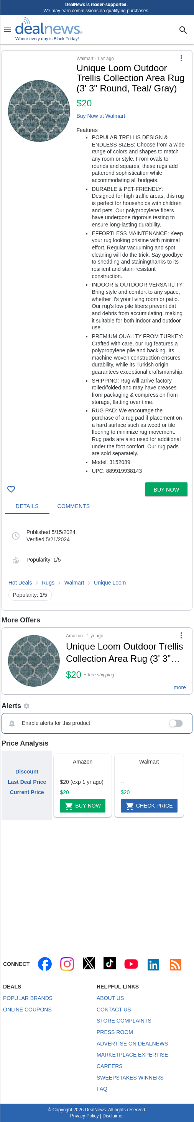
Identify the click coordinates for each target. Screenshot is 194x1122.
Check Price (149, 806)
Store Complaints (124, 1021)
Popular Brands (28, 998)
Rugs (48, 583)
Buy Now (82, 806)
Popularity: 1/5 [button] (30, 595)
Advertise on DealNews (132, 1044)
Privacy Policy (84, 1116)
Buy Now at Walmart (100, 116)
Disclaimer (113, 1116)
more (180, 687)
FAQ (102, 1089)
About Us (110, 998)
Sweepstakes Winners (130, 1078)
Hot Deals (20, 583)
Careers (110, 1066)
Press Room (115, 1032)
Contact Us (114, 1009)
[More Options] (181, 58)
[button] (97, 264)
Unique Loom (110, 583)
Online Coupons (27, 1009)
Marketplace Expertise (132, 1055)
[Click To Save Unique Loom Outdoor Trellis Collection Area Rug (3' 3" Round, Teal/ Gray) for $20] (11, 489)
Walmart (74, 583)
